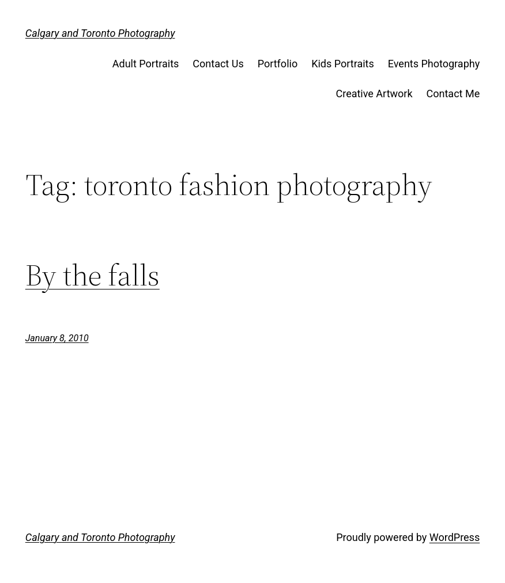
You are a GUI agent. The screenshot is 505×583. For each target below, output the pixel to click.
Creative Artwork (374, 93)
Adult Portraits (145, 64)
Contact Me (453, 93)
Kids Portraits (342, 64)
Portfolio (277, 64)
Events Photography (434, 64)
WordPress (454, 537)
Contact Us (218, 64)
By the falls (92, 275)
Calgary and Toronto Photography (100, 33)
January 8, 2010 (57, 338)
